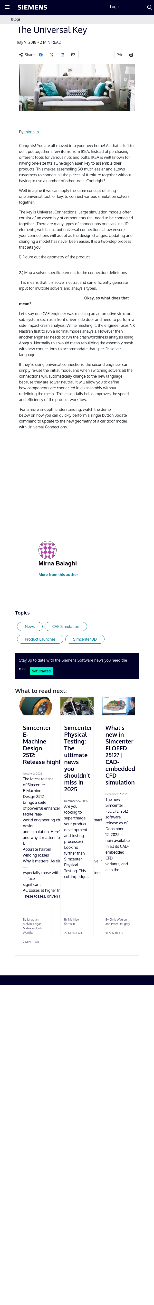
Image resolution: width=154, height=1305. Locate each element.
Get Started (41, 671)
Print (120, 54)
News (30, 626)
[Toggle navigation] (138, 19)
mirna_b (31, 131)
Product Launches (40, 639)
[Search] (149, 7)
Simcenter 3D (85, 639)
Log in (115, 6)
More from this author (58, 574)
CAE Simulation (65, 626)
